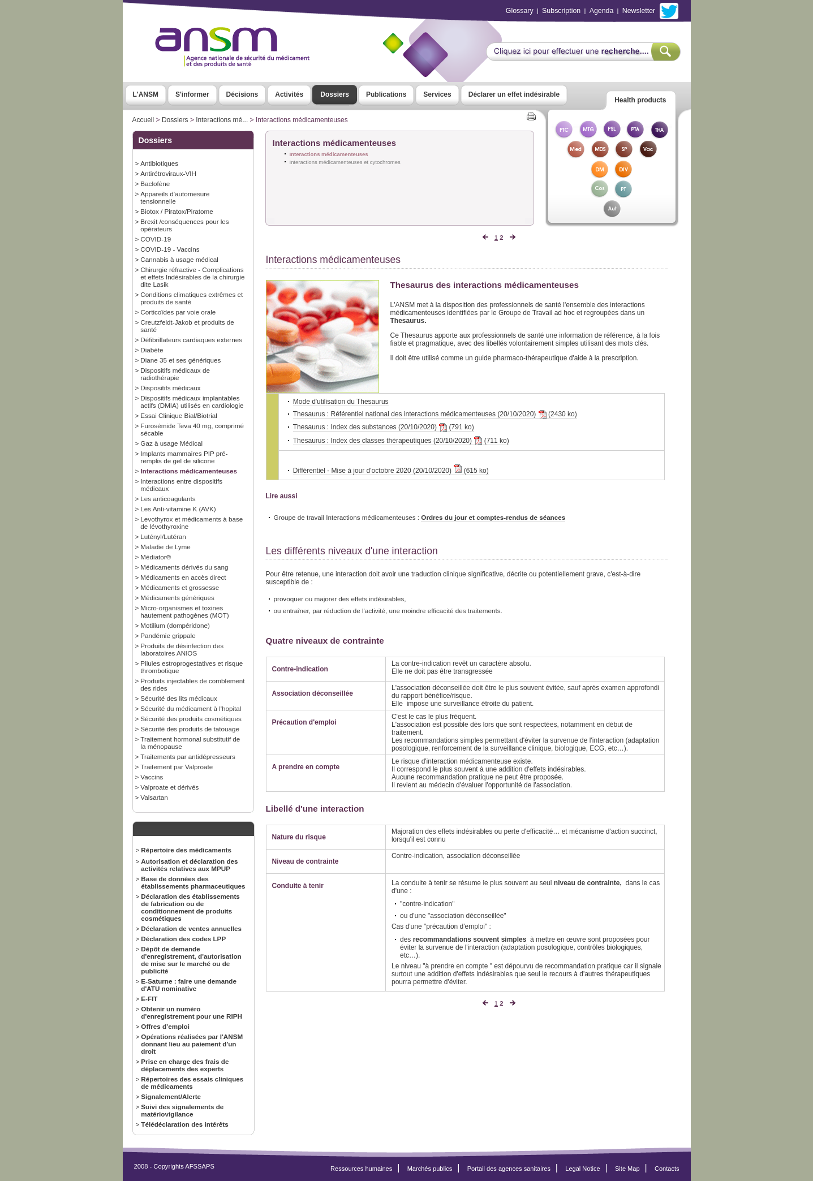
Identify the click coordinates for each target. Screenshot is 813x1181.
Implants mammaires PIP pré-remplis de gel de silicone (183, 457)
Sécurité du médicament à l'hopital (190, 708)
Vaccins (151, 777)
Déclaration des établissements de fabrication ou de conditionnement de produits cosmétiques (190, 907)
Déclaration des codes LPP (183, 938)
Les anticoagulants (167, 498)
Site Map (627, 1168)
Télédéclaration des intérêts (184, 1124)
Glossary (520, 11)
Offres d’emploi (165, 1026)
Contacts (667, 1168)
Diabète (151, 350)
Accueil (143, 120)
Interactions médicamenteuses (188, 471)
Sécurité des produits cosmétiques (190, 718)
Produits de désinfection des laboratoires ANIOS (181, 649)
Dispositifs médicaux (170, 387)
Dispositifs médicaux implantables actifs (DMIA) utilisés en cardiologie (191, 401)
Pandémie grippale (167, 635)
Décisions (242, 94)
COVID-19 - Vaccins (169, 249)
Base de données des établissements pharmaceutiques (193, 882)
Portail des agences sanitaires (508, 1168)
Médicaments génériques (177, 597)
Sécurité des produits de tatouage (189, 728)
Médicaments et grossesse (179, 587)
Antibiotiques (159, 163)
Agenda (602, 11)
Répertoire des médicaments (186, 850)
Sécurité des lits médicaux (178, 698)
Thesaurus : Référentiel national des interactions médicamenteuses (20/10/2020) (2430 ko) (435, 414)
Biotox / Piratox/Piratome (176, 211)
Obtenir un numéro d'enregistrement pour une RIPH (191, 1012)
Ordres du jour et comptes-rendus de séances (493, 517)
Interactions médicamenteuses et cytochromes (345, 162)
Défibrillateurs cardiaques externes (191, 339)
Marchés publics (430, 1168)
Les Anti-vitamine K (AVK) (178, 508)
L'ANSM (146, 94)
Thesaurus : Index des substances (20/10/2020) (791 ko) (383, 427)
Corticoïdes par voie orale (178, 312)
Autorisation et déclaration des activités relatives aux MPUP (189, 864)
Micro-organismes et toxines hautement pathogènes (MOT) (184, 611)
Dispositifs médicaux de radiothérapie (175, 374)
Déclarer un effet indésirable (514, 94)
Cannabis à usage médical (179, 259)
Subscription (561, 11)
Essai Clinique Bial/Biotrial (178, 415)
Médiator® (155, 557)
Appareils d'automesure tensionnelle (174, 197)
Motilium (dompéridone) (175, 625)
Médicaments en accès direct (183, 577)
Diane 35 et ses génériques (180, 360)
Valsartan (153, 797)
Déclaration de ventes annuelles (191, 928)
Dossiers (334, 94)
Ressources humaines (361, 1168)
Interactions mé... (222, 120)
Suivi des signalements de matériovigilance (182, 1110)
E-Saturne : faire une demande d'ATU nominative (188, 984)
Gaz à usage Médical (171, 443)
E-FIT (149, 998)
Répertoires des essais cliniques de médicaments (192, 1082)
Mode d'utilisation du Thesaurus (341, 402)
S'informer (192, 94)
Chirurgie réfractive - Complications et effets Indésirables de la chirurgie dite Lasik (192, 277)
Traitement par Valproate (176, 766)
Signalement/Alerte (171, 1096)
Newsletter (638, 11)
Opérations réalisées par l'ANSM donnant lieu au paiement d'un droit (192, 1044)
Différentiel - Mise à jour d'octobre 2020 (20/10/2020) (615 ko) (391, 471)
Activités (289, 94)
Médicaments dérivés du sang (184, 567)
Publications (386, 94)
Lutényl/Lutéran (163, 536)
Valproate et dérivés (169, 787)
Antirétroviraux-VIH (168, 173)
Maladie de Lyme (165, 546)
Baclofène (155, 183)
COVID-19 (155, 239)
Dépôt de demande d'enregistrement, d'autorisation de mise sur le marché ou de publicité (191, 960)
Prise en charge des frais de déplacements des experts (185, 1065)
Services (437, 94)
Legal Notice (582, 1168)
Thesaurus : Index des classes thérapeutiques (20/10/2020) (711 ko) (401, 441)
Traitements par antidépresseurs (187, 756)
